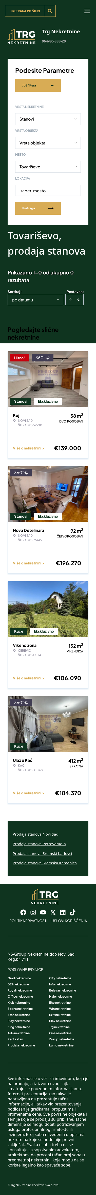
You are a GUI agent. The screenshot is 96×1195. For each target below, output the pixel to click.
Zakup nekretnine (61, 1039)
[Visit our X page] (53, 912)
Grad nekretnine (19, 978)
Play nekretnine (19, 1021)
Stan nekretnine (19, 1015)
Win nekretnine (60, 1009)
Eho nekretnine (60, 1002)
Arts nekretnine (19, 1033)
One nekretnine (60, 1033)
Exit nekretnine (60, 1015)
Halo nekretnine (60, 996)
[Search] (50, 11)
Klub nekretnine (19, 1002)
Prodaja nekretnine (21, 1045)
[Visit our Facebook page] (23, 912)
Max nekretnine (60, 1021)
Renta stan (15, 1039)
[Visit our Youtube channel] (43, 912)
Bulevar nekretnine (62, 990)
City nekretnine (60, 978)
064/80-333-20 (54, 41)
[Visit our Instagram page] (33, 912)
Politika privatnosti (28, 920)
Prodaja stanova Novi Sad (36, 834)
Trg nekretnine (59, 1027)
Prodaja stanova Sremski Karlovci (42, 853)
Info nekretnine (60, 984)
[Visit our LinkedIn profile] (63, 912)
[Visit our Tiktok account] (73, 912)
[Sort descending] (79, 299)
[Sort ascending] (70, 299)
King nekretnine (19, 1027)
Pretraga (38, 208)
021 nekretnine (18, 984)
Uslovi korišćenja (69, 920)
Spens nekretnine (20, 1009)
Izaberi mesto (33, 190)
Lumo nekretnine (61, 1045)
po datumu (22, 299)
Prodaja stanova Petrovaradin (39, 843)
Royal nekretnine (20, 990)
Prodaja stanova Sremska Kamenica (45, 862)
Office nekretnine (20, 996)
